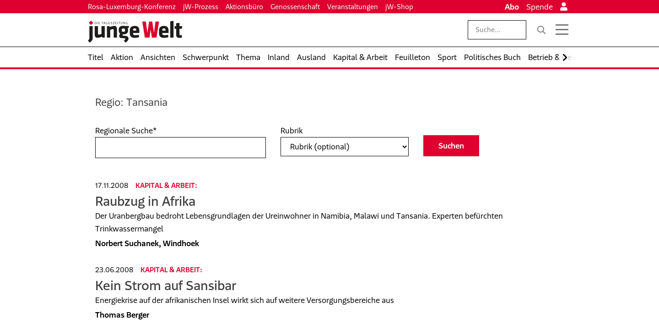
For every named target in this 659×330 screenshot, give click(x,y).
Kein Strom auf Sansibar (165, 285)
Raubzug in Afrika (145, 200)
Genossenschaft (295, 6)
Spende (539, 7)
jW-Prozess (200, 6)
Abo (512, 7)
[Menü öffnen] (562, 30)
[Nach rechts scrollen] (565, 57)
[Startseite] (135, 32)
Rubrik (291, 131)
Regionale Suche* (126, 131)
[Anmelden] (563, 7)
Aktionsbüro (244, 6)
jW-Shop (399, 6)
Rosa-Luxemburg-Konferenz (132, 6)
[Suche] (541, 30)
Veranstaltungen (352, 6)
